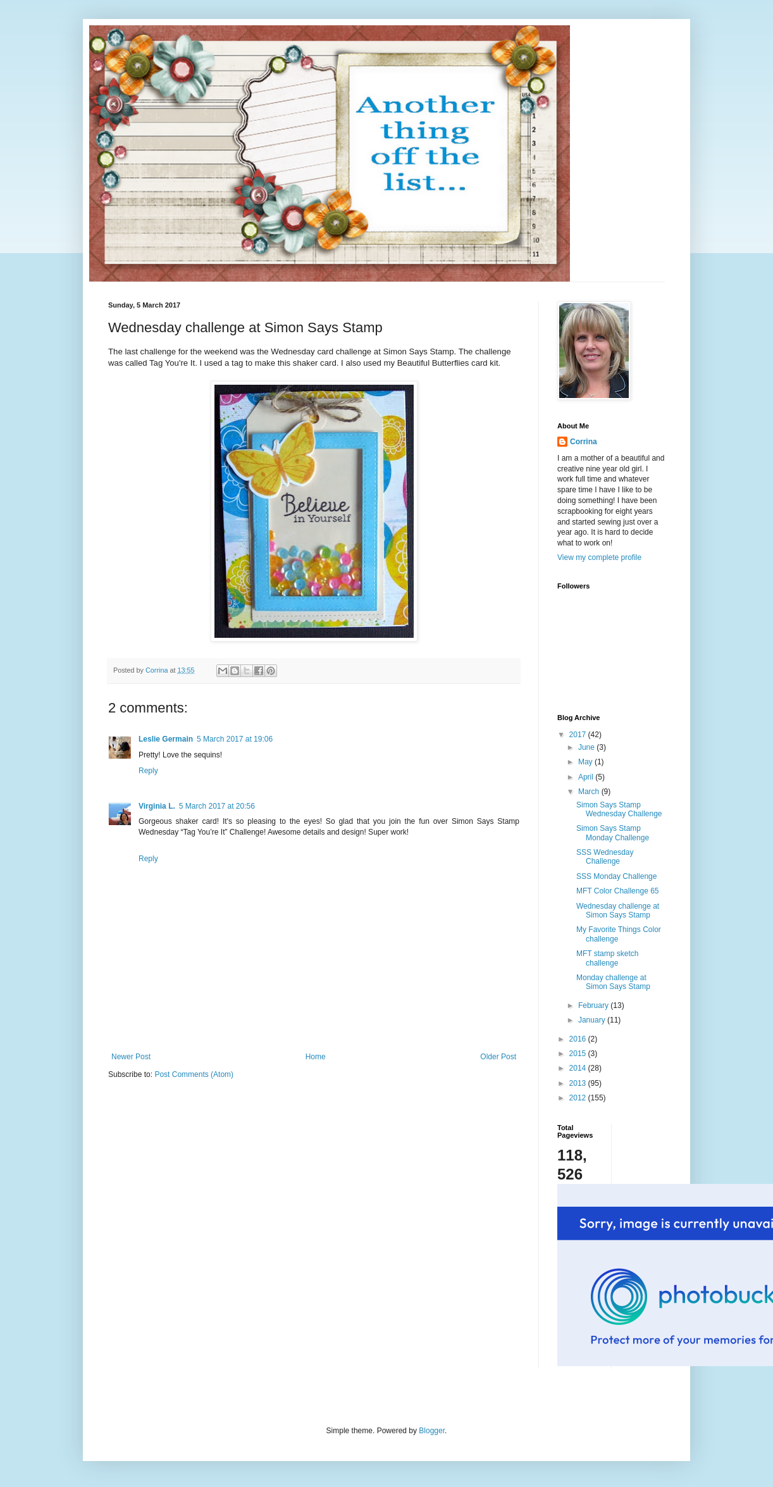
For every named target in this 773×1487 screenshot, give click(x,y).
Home (316, 1056)
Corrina (583, 441)
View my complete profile (599, 557)
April (586, 777)
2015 (578, 1053)
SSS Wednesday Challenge (605, 857)
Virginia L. (157, 806)
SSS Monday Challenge (616, 876)
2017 (578, 734)
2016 (578, 1039)
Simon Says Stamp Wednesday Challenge (619, 809)
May (586, 761)
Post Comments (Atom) (193, 1074)
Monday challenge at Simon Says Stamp (613, 982)
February (594, 1005)
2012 (578, 1097)
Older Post (498, 1056)
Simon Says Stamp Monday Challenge (612, 833)
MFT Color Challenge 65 (617, 891)
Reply (148, 770)
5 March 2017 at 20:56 (217, 806)
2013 (578, 1083)
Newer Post (131, 1056)
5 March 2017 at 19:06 (235, 739)
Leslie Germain (166, 739)
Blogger (432, 1430)
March (590, 791)
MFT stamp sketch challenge (607, 958)
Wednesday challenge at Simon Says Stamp (617, 910)
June (587, 747)
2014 (578, 1068)
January (592, 1020)
